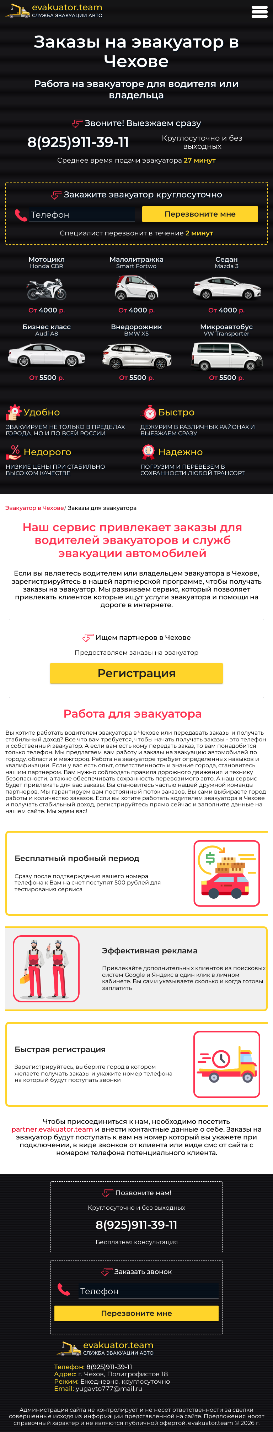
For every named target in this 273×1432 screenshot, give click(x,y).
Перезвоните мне (200, 213)
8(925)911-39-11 (78, 142)
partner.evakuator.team (52, 1129)
